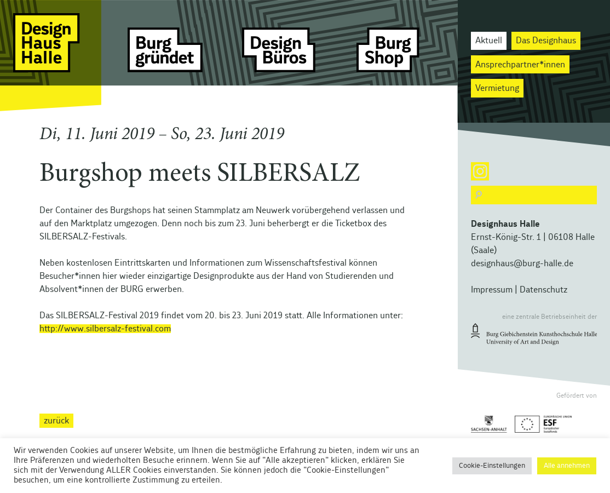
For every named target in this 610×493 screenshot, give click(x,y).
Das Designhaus (546, 40)
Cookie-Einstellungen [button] (492, 465)
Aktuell (488, 40)
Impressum (492, 289)
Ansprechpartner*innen (520, 64)
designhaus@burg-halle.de (522, 263)
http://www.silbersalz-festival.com (105, 328)
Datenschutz (543, 289)
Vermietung (497, 88)
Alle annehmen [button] (567, 465)
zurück (56, 420)
